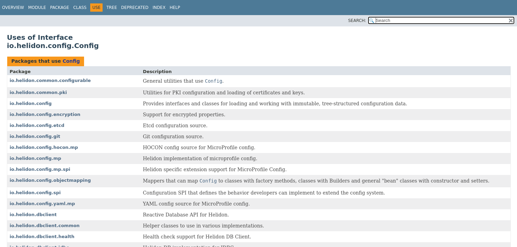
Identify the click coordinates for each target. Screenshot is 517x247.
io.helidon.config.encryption (45, 114)
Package (59, 7)
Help (174, 7)
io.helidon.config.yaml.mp (42, 203)
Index (159, 7)
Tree (111, 7)
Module (37, 7)
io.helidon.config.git (35, 136)
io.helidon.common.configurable (50, 80)
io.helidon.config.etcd (37, 125)
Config (71, 61)
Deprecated (135, 7)
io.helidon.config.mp (35, 158)
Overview (13, 7)
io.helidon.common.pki (38, 92)
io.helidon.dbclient (33, 214)
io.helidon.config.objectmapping (50, 180)
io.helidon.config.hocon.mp (44, 147)
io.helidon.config (31, 103)
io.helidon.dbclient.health (42, 236)
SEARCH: (357, 20)
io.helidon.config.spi (35, 192)
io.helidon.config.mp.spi (40, 169)
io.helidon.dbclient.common (45, 225)
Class (79, 7)
